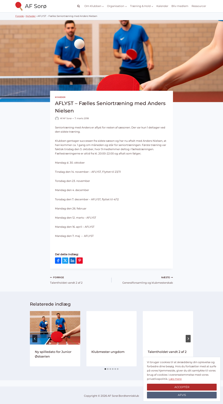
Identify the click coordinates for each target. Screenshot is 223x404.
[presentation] (55, 328)
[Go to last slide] (34, 338)
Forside (19, 16)
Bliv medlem (179, 6)
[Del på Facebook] (58, 260)
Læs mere (175, 378)
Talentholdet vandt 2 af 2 (79, 279)
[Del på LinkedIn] (72, 260)
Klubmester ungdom (108, 352)
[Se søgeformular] (78, 6)
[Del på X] (65, 260)
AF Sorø (67, 118)
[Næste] (188, 338)
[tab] (105, 369)
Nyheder (31, 16)
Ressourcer (199, 6)
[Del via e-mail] (87, 260)
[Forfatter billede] (57, 119)
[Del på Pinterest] (80, 260)
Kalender (162, 6)
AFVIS (182, 395)
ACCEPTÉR (181, 387)
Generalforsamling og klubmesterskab (143, 279)
